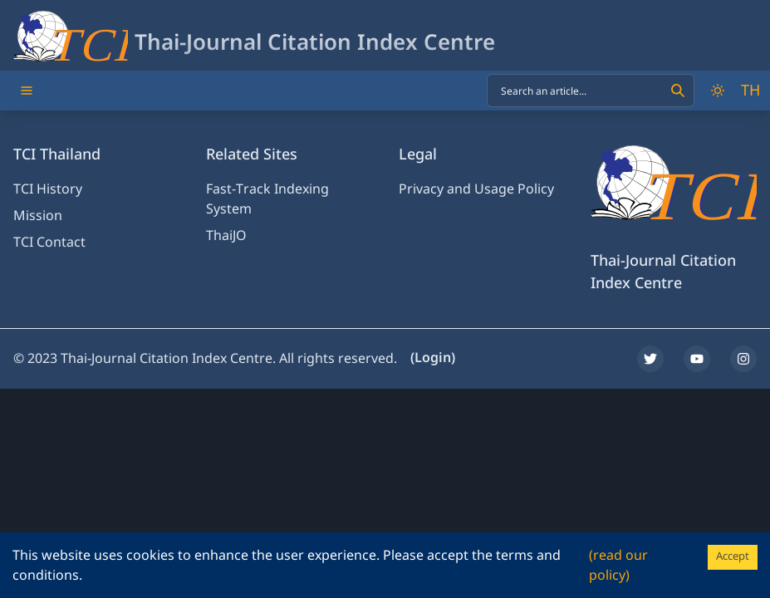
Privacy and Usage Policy (476, 189)
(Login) (432, 358)
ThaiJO (226, 236)
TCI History (47, 189)
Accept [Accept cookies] (732, 556)
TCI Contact (49, 242)
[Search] (677, 90)
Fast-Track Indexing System (267, 199)
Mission (37, 216)
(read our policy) (618, 566)
